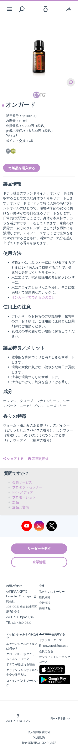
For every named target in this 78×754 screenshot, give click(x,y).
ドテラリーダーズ (50, 640)
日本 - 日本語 (57, 718)
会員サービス (22, 482)
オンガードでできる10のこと (33, 297)
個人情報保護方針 (39, 732)
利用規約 (39, 737)
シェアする (13, 459)
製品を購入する (21, 168)
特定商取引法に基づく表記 (39, 742)
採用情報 (45, 608)
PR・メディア (22, 492)
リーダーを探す (39, 549)
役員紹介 (45, 597)
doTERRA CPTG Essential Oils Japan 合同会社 (21, 596)
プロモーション (24, 497)
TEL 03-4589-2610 (18, 622)
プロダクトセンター (27, 487)
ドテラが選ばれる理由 (20, 664)
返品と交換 (20, 507)
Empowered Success (53, 645)
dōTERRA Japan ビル (20, 617)
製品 (15, 502)
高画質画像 (38, 459)
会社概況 (45, 602)
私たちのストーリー (52, 591)
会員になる (46, 651)
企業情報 (39, 562)
